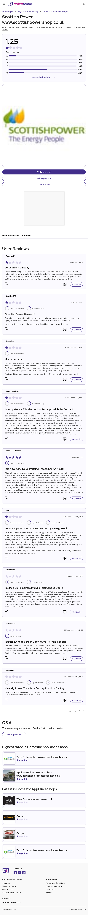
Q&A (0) (26, 235)
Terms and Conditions (55, 883)
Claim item (44, 184)
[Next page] (83, 711)
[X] (19, 873)
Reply (76, 284)
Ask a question (44, 178)
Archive (49, 893)
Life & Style (7, 11)
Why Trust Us (7, 889)
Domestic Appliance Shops (55, 11)
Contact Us (50, 889)
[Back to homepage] (20, 4)
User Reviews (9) (11, 235)
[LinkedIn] (23, 873)
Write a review (44, 172)
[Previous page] (79, 711)
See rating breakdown (44, 77)
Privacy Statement (54, 886)
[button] (6, 284)
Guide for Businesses (11, 902)
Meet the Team (9, 886)
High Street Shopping (28, 11)
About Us (6, 883)
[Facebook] (15, 873)
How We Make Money (11, 893)
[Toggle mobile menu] (4, 4)
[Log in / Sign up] (83, 4)
